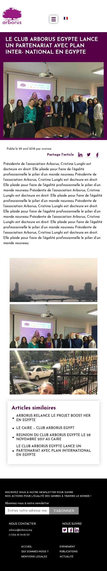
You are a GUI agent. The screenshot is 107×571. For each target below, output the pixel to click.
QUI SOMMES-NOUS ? (34, 552)
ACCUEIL (26, 547)
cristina (46, 148)
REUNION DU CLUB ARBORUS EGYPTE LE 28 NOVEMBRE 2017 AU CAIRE (53, 437)
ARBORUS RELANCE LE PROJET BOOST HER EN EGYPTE (53, 418)
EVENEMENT (67, 547)
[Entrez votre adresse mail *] (27, 510)
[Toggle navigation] (54, 19)
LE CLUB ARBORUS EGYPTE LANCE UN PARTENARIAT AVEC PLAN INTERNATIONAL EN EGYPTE (53, 451)
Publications (69, 552)
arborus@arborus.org (20, 530)
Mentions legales (34, 557)
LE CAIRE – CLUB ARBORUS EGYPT (45, 428)
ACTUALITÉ (66, 557)
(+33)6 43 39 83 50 (19, 535)
